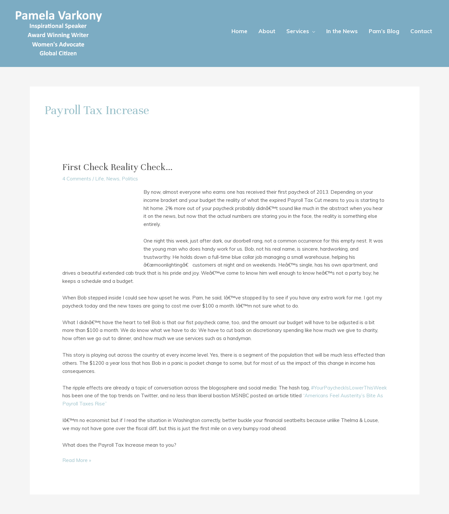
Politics (130, 179)
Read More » (76, 460)
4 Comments (76, 179)
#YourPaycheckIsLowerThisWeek (349, 388)
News (112, 179)
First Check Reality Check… (117, 167)
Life (99, 179)
